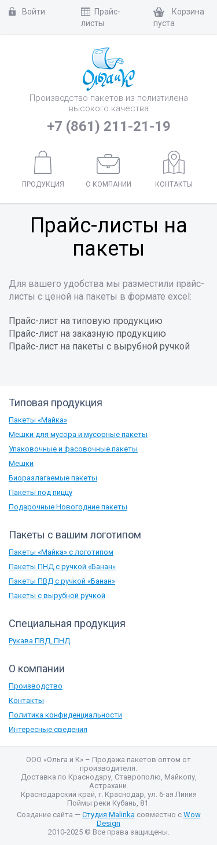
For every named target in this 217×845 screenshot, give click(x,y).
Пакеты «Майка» (38, 420)
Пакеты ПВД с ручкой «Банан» (62, 581)
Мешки (21, 463)
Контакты (174, 169)
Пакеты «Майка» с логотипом (61, 552)
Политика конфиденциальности (65, 715)
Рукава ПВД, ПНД (39, 640)
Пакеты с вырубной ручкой (57, 595)
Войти (27, 11)
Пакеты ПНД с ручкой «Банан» (62, 566)
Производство (35, 686)
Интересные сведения (48, 729)
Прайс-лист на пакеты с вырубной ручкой (99, 346)
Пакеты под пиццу (40, 492)
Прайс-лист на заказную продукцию (87, 333)
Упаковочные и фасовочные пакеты (73, 449)
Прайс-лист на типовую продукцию (86, 320)
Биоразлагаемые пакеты (53, 478)
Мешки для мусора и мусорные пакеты (78, 434)
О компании (108, 171)
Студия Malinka (108, 814)
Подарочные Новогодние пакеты (68, 506)
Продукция (43, 169)
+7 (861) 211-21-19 (109, 126)
